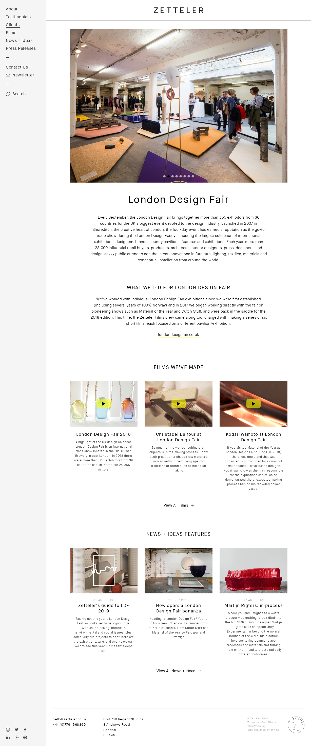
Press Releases (21, 48)
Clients (13, 24)
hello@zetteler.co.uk (70, 719)
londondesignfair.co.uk (178, 334)
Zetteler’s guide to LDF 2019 (103, 608)
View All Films (176, 505)
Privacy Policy (256, 726)
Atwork (275, 730)
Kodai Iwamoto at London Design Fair (253, 437)
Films (11, 32)
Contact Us (17, 67)
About (12, 9)
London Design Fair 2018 (103, 434)
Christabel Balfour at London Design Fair (178, 437)
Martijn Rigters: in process (253, 605)
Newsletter (23, 75)
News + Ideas (19, 40)
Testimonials (18, 17)
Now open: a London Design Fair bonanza (178, 608)
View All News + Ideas (176, 670)
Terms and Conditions (261, 722)
